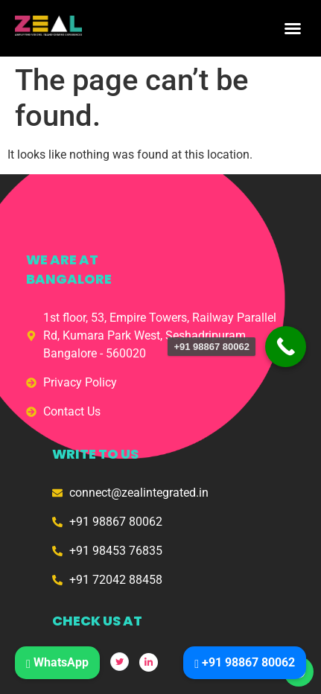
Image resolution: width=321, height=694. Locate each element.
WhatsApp (57, 662)
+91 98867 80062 (244, 662)
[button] (292, 28)
